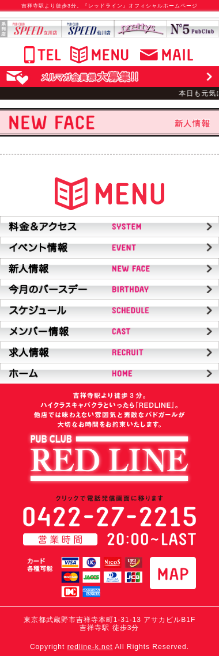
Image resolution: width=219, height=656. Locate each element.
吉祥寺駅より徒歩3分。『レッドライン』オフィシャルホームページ (109, 6)
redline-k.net (90, 647)
